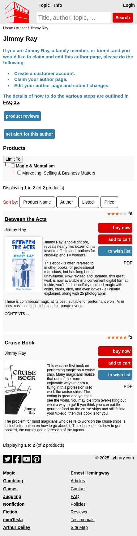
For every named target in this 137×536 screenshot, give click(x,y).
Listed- (88, 202)
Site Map (79, 527)
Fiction (10, 511)
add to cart (119, 239)
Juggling (12, 496)
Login (129, 5)
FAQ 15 (11, 102)
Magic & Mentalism (33, 165)
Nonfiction (13, 504)
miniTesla (13, 519)
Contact (78, 488)
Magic (9, 473)
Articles (78, 480)
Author (66, 202)
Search (122, 17)
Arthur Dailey (16, 527)
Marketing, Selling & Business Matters (56, 173)
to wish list (119, 251)
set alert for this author (29, 134)
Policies (78, 504)
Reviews (79, 511)
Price (109, 202)
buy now (122, 227)
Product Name (37, 202)
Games (10, 488)
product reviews (22, 116)
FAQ (75, 496)
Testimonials (83, 519)
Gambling (13, 480)
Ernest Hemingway (90, 473)
